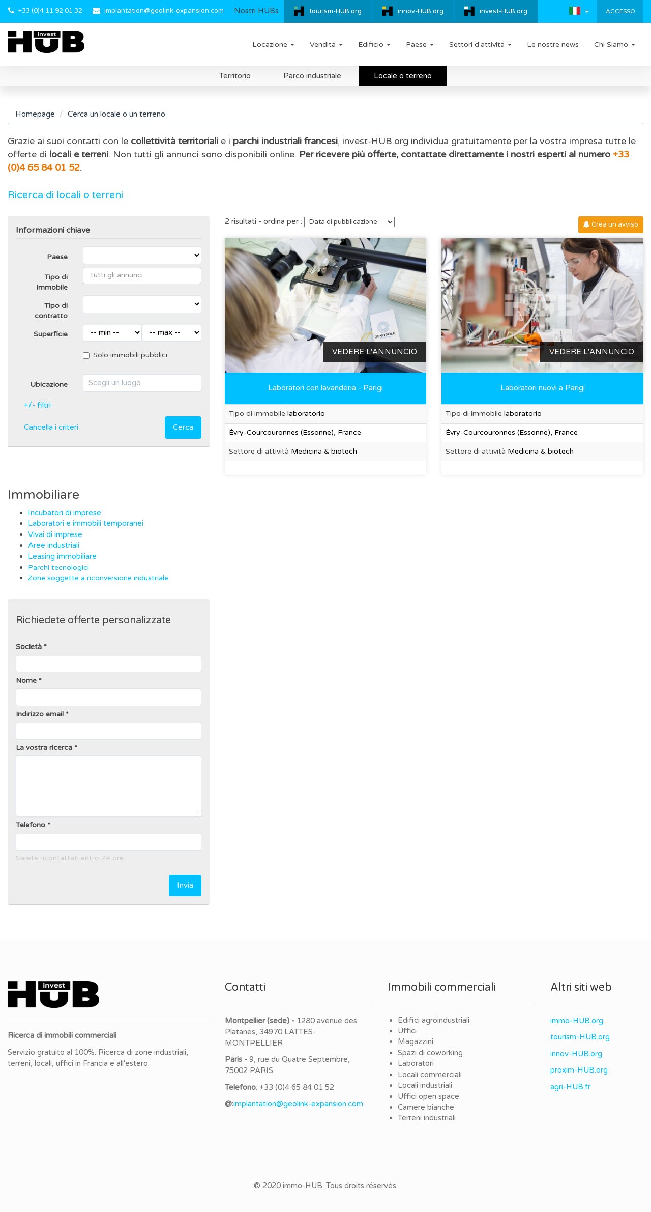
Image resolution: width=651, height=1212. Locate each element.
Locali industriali (425, 1085)
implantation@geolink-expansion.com (164, 11)
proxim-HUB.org (579, 1070)
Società (29, 646)
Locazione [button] (273, 44)
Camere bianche (426, 1107)
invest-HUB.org (503, 11)
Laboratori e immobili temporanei (85, 523)
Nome (26, 680)
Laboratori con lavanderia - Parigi (325, 387)
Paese (57, 256)
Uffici (407, 1030)
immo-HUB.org (576, 1020)
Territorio (235, 75)
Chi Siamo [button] (614, 44)
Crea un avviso (610, 224)
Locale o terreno (403, 75)
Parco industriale (312, 75)
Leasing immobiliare (62, 556)
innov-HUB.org (420, 11)
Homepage (35, 114)
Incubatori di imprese (64, 512)
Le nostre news (553, 44)
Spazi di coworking (430, 1052)
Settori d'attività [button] (480, 44)
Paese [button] (420, 44)
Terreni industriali (427, 1117)
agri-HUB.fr (570, 1086)
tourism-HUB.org (335, 11)
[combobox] (142, 275)
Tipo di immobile (52, 282)
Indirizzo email (40, 714)
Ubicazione (49, 384)
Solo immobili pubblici (125, 355)
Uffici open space (428, 1096)
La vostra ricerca (44, 747)
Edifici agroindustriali (433, 1020)
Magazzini (415, 1041)
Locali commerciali (430, 1074)
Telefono (30, 825)
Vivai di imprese (56, 534)
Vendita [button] (326, 44)
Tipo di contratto (51, 310)
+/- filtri (37, 405)
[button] (579, 10)
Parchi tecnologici (58, 567)
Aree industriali (54, 545)
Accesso (619, 11)
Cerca (183, 427)
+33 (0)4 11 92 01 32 (50, 11)
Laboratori (416, 1063)
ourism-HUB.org (581, 1036)
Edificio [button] (374, 44)
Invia (185, 885)
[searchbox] (142, 275)
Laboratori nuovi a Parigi (542, 387)
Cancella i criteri (51, 427)
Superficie (51, 334)
